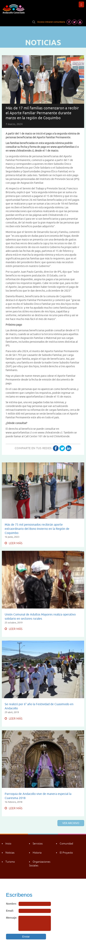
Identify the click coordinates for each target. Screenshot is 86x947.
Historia (37, 852)
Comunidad (66, 843)
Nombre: (11, 903)
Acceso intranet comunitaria (51, 22)
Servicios (38, 843)
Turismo (10, 861)
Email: (10, 910)
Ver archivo (70, 823)
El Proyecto (66, 852)
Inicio (8, 843)
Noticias (9, 852)
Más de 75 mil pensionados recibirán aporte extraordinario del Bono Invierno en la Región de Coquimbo (37, 529)
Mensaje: (11, 917)
